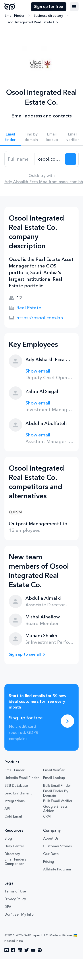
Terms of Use (15, 891)
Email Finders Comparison (15, 861)
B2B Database (16, 785)
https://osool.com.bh (39, 317)
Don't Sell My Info (19, 914)
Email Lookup (54, 777)
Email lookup (52, 137)
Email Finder (14, 15)
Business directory (48, 15)
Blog (8, 838)
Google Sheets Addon (55, 808)
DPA (7, 906)
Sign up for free (48, 6)
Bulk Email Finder (57, 785)
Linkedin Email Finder (21, 777)
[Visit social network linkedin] (20, 950)
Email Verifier (54, 770)
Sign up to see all (25, 654)
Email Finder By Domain (55, 793)
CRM (47, 816)
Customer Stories (57, 846)
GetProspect (9, 6)
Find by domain (31, 137)
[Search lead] (70, 159)
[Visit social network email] (6, 950)
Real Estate (28, 307)
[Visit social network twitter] (26, 950)
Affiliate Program (57, 869)
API (7, 808)
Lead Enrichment (18, 793)
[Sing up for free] (67, 721)
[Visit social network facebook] (13, 950)
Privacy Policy (15, 899)
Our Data (51, 853)
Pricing (48, 861)
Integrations (14, 801)
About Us (50, 838)
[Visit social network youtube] (33, 950)
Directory (12, 853)
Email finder (10, 137)
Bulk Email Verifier (57, 801)
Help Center (14, 846)
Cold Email (13, 816)
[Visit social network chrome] (40, 950)
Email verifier (72, 137)
